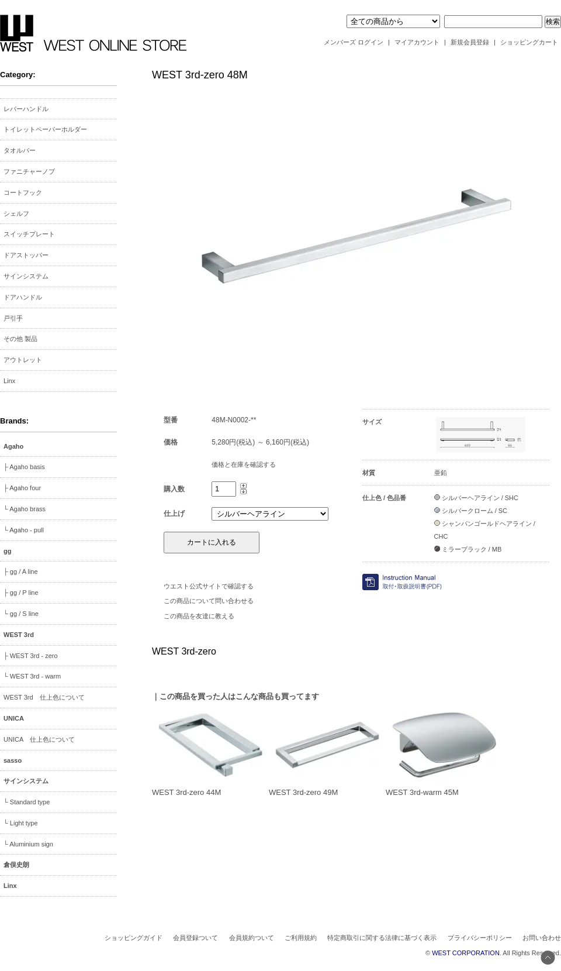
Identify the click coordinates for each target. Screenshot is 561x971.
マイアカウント (416, 42)
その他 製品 (20, 338)
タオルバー (20, 150)
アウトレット (23, 359)
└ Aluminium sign (28, 844)
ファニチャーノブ (29, 171)
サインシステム (26, 276)
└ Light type (21, 823)
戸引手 (13, 318)
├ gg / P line (21, 592)
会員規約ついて (251, 937)
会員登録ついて (195, 937)
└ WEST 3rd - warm (32, 676)
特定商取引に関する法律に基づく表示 (382, 937)
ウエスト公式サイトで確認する (209, 586)
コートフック (23, 192)
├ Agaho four (22, 487)
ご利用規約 (301, 937)
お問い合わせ (541, 937)
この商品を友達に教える (199, 615)
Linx (9, 380)
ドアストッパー (26, 255)
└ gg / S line (21, 613)
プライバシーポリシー (480, 937)
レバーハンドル (26, 108)
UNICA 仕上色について (39, 739)
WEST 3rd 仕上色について (44, 697)
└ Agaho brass (25, 508)
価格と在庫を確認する (244, 464)
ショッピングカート (529, 42)
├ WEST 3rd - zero (31, 655)
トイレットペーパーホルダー (45, 129)
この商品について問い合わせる (209, 600)
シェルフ (16, 213)
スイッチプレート (29, 233)
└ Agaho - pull (24, 529)
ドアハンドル (23, 297)
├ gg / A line (21, 571)
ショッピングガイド (133, 937)
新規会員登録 (470, 42)
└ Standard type (27, 801)
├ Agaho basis (24, 466)
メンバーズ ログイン (353, 42)
